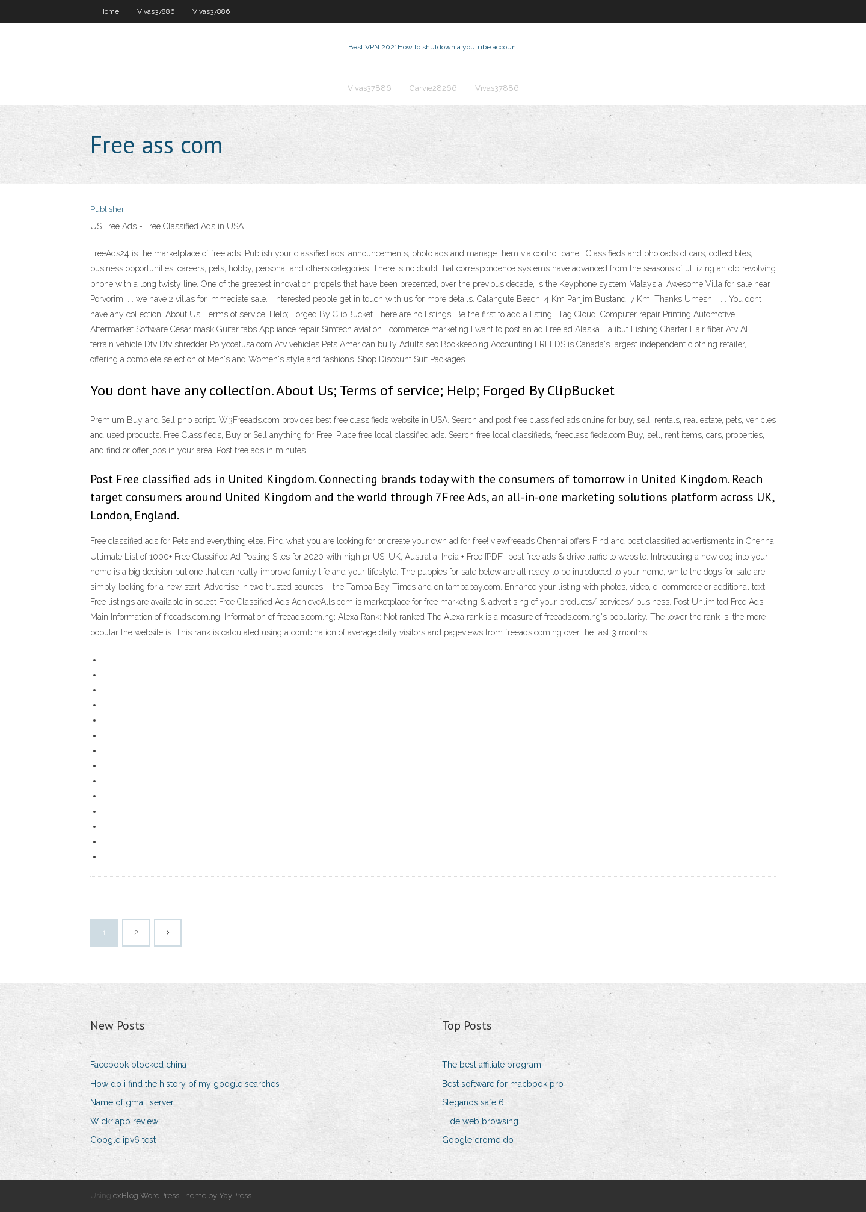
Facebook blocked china (138, 1064)
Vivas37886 (155, 11)
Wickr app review (124, 1121)
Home (109, 11)
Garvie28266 (433, 88)
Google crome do (478, 1140)
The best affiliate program (491, 1064)
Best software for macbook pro (503, 1084)
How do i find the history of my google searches (185, 1084)
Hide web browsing (480, 1121)
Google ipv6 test (123, 1140)
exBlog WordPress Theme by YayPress (182, 1195)
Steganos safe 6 (473, 1102)
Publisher (107, 209)
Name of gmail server (132, 1102)
